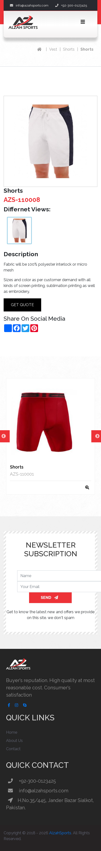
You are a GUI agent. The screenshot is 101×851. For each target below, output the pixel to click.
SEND (49, 597)
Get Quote (22, 304)
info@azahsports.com (29, 5)
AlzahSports (60, 833)
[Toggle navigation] (83, 21)
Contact (13, 749)
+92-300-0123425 (71, 5)
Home (11, 732)
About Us (14, 740)
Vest (53, 49)
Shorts (69, 49)
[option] (50, 436)
